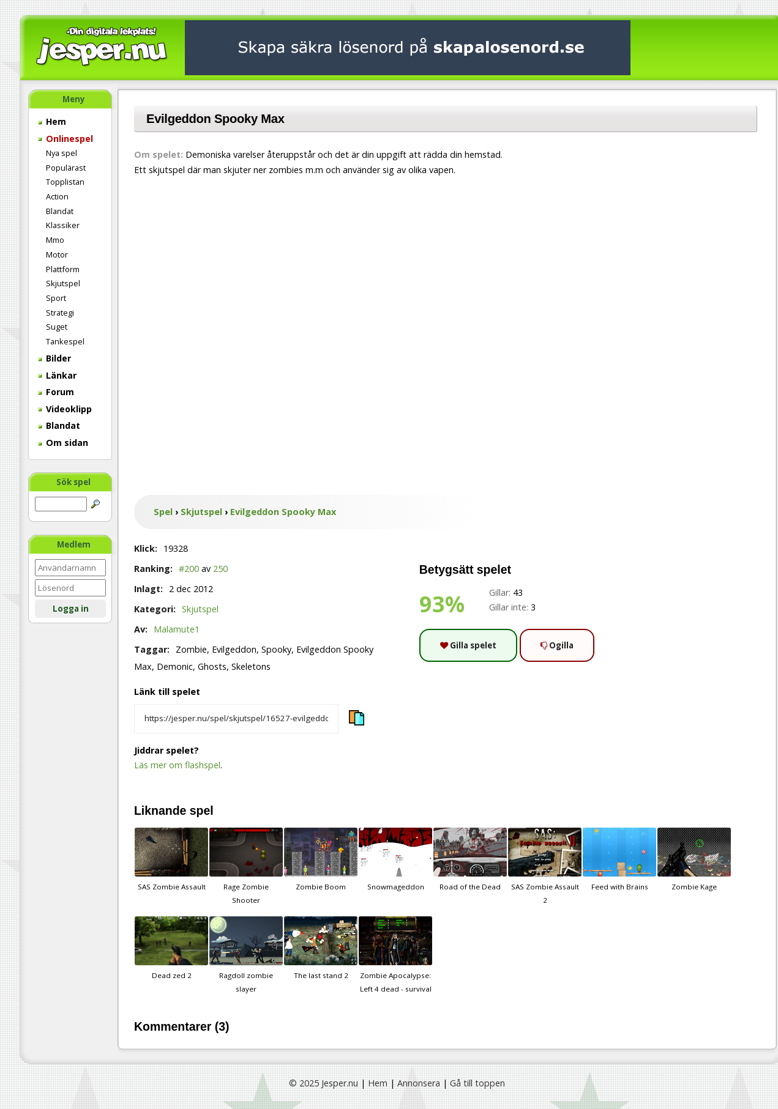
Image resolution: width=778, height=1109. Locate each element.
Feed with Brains (619, 859)
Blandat (59, 211)
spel (202, 810)
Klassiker (63, 225)
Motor (57, 254)
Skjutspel (63, 283)
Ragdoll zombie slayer (246, 954)
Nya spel (61, 152)
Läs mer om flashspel (177, 765)
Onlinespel (65, 138)
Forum (56, 392)
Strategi (60, 312)
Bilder (54, 358)
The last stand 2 (320, 948)
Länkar (57, 375)
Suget (56, 326)
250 (220, 568)
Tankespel (65, 341)
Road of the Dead (470, 859)
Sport (56, 297)
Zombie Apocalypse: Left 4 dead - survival (395, 954)
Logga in (71, 608)
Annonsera (418, 1083)
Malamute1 (177, 629)
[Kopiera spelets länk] (236, 718)
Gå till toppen (477, 1083)
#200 (189, 568)
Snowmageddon (395, 859)
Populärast (66, 167)
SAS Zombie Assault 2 (545, 866)
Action (57, 196)
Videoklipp (65, 409)
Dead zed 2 (171, 948)
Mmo (55, 239)
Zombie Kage (694, 859)
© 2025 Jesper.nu (323, 1083)
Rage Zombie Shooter (246, 866)
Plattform (63, 269)
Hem (52, 121)
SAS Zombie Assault (171, 859)
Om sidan (63, 442)
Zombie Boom (320, 859)
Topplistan (65, 181)
